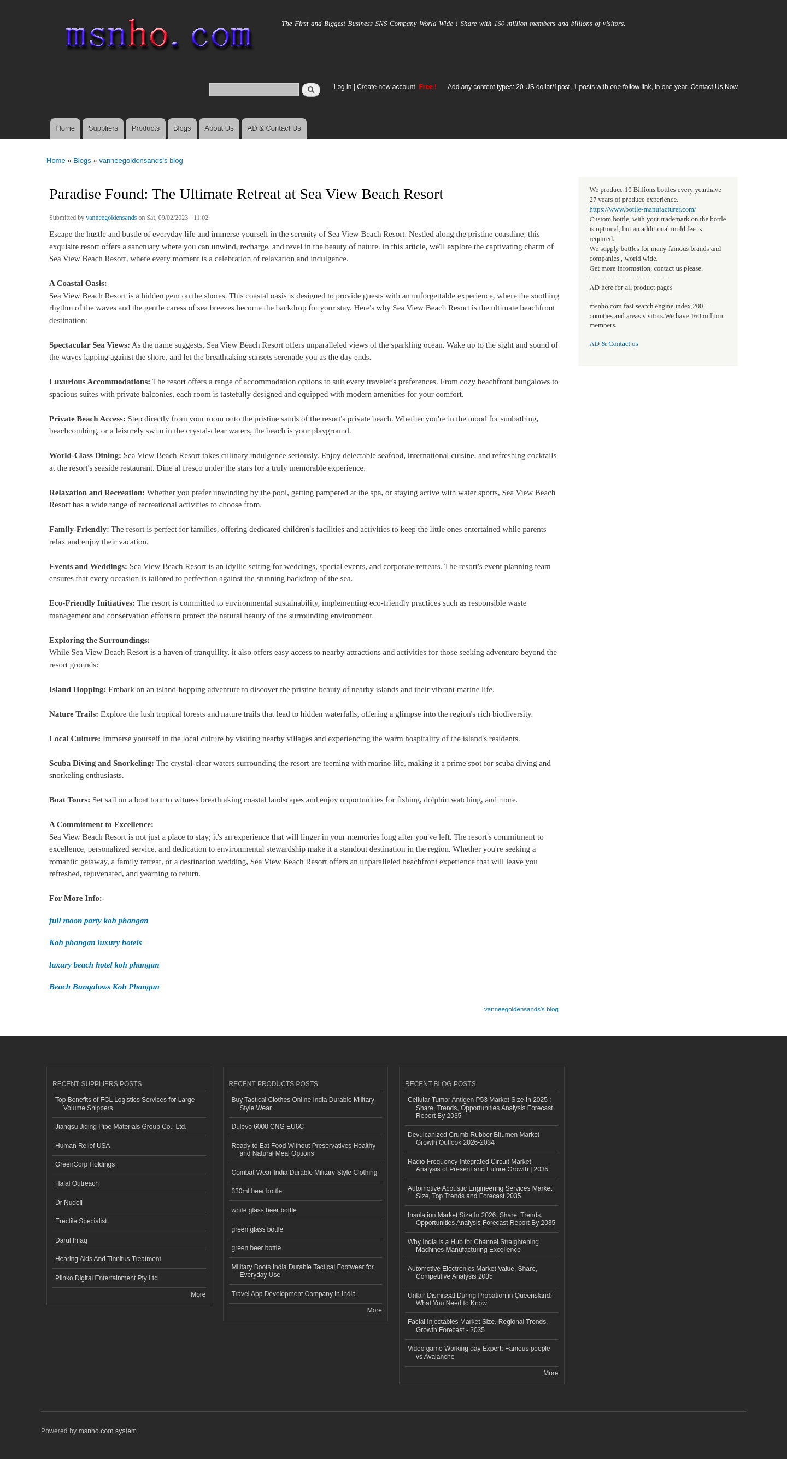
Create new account (387, 87)
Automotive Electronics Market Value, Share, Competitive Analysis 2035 (472, 1272)
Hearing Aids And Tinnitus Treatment (108, 1259)
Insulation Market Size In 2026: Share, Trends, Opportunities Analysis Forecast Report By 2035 (481, 1219)
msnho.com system (108, 1431)
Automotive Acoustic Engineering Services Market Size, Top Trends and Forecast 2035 (480, 1192)
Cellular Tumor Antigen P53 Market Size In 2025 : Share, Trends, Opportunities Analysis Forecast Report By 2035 (480, 1108)
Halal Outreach (77, 1183)
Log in (343, 87)
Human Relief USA (82, 1146)
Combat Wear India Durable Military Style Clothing (305, 1172)
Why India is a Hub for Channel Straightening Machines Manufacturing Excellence (473, 1245)
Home (65, 128)
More (198, 1294)
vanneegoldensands (111, 217)
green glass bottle (258, 1229)
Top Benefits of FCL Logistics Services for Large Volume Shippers (125, 1103)
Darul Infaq (71, 1240)
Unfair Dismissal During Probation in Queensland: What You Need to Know (480, 1299)
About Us (218, 128)
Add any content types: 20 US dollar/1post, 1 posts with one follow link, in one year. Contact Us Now (593, 87)
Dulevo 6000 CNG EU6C (268, 1126)
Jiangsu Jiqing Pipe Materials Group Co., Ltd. (120, 1126)
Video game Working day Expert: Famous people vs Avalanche (479, 1352)
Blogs (182, 128)
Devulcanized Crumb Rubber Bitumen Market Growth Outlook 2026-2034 (473, 1138)
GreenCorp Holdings (85, 1164)
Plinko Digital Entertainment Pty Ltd (106, 1278)
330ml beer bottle (257, 1191)
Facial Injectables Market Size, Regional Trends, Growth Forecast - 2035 (478, 1325)
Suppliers (103, 128)
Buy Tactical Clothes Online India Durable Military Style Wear (303, 1103)
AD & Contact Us (274, 128)
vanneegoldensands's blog (141, 160)
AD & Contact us (614, 344)
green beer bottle (256, 1248)
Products (146, 128)
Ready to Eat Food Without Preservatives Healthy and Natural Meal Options (304, 1149)
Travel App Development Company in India (294, 1294)
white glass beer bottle (264, 1210)
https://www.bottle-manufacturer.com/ (643, 209)
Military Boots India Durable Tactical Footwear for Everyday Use (303, 1271)
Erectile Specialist (81, 1221)
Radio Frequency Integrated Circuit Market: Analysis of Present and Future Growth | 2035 (478, 1165)
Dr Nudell (69, 1202)
